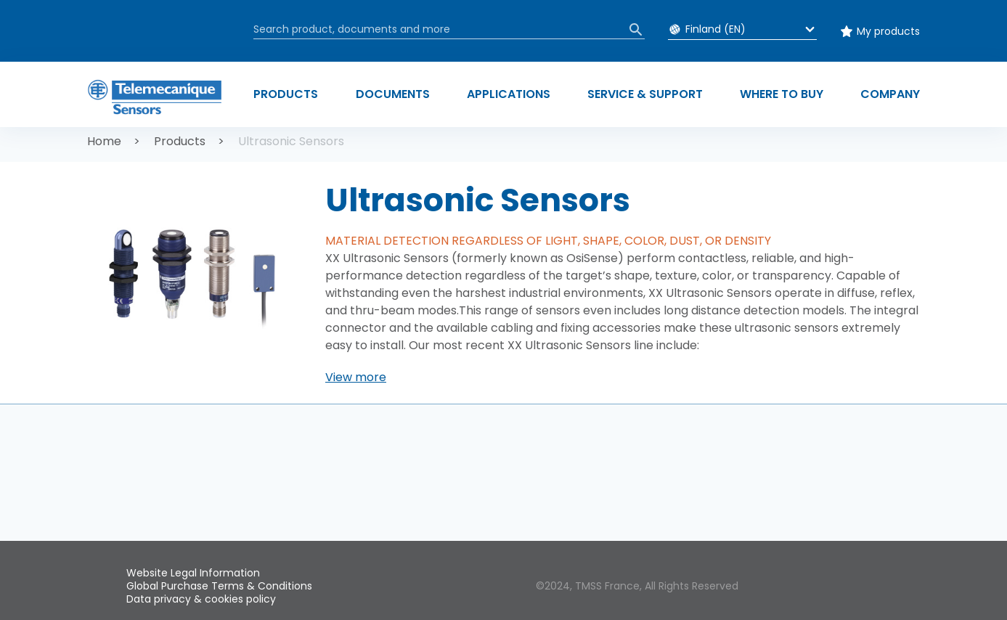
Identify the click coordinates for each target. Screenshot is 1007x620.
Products (179, 141)
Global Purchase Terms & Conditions (219, 586)
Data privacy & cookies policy (201, 599)
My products (888, 31)
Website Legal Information (193, 573)
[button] (355, 377)
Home (104, 141)
